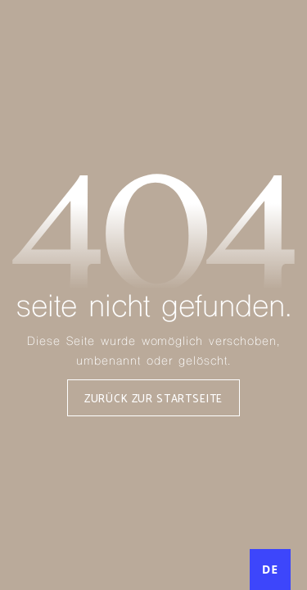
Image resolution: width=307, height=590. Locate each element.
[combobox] (270, 569)
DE (270, 569)
